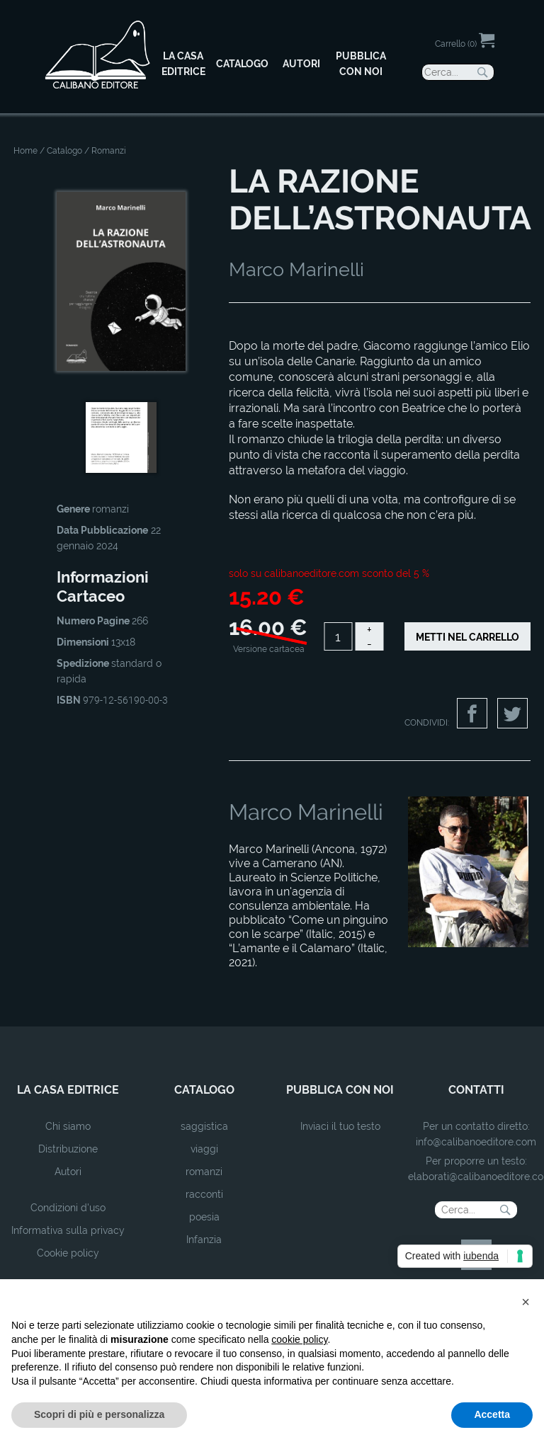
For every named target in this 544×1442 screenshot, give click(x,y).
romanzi (204, 1171)
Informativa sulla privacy (68, 1230)
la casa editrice (68, 1090)
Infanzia (204, 1239)
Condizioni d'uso (68, 1207)
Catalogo (64, 151)
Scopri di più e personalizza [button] (99, 1414)
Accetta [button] (492, 1414)
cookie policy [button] (299, 1339)
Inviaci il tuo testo (340, 1126)
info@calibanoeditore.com (476, 1142)
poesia (204, 1217)
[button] (525, 1302)
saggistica (204, 1126)
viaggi (204, 1149)
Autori (68, 1171)
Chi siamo (68, 1126)
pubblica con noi (340, 1090)
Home (25, 151)
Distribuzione (68, 1149)
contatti (476, 1090)
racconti (204, 1194)
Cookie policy (68, 1253)
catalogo (204, 1090)
